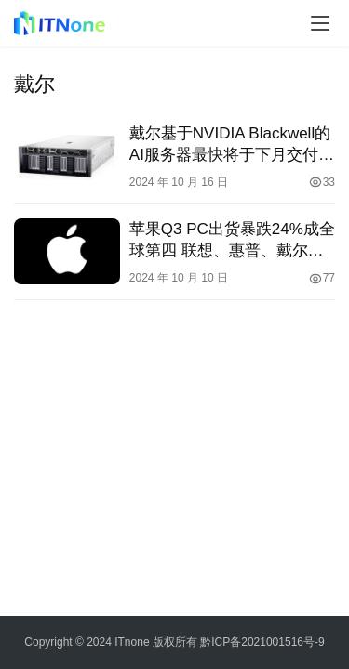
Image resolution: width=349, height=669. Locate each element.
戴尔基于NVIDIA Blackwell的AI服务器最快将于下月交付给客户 (231, 145)
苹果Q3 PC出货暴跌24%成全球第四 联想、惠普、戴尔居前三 (232, 240)
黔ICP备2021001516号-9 (262, 642)
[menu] (320, 23)
